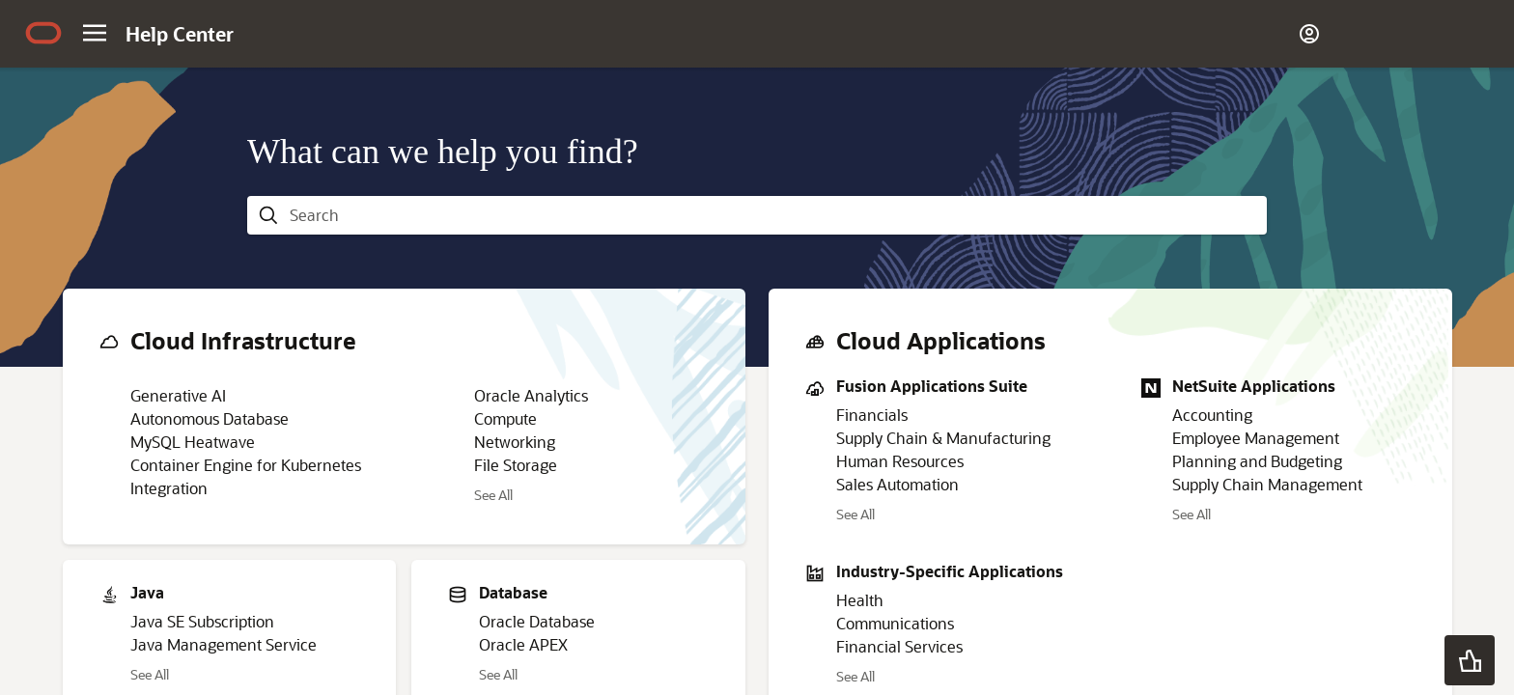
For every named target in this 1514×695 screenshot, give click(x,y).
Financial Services (899, 646)
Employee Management (1255, 438)
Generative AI (178, 395)
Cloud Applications (941, 340)
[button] (1469, 660)
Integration (169, 488)
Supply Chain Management (1267, 484)
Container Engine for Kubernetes (245, 465)
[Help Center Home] (180, 34)
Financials (872, 414)
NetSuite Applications (1253, 385)
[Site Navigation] (94, 33)
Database (513, 592)
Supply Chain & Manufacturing (943, 438)
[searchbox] (772, 215)
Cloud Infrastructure (243, 340)
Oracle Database (537, 621)
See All (493, 494)
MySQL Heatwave (192, 441)
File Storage (515, 465)
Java (147, 592)
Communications (895, 623)
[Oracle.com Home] (43, 35)
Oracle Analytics (531, 395)
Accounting (1212, 414)
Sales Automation (897, 484)
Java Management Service (223, 644)
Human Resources (900, 461)
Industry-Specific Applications (949, 571)
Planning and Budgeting (1257, 461)
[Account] (1309, 34)
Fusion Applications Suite (931, 385)
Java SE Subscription (202, 621)
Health (859, 600)
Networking (514, 441)
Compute (505, 418)
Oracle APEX (523, 644)
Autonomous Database (209, 418)
